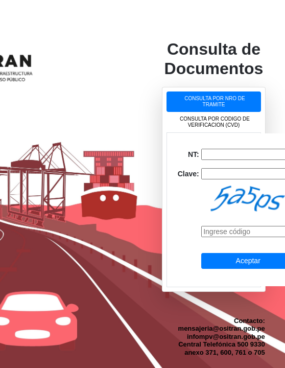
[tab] (214, 101)
